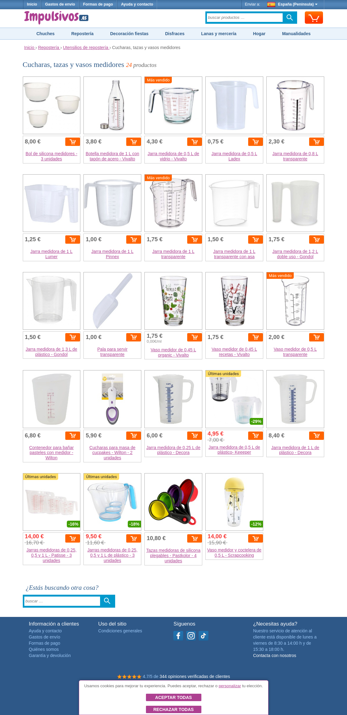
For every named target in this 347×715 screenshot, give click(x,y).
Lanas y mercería (218, 33)
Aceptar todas (173, 697)
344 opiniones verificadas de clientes (194, 676)
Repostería (82, 33)
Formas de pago (98, 4)
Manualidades (296, 33)
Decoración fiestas (129, 33)
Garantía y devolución (50, 655)
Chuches (45, 33)
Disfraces (174, 33)
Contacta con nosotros (274, 655)
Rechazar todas (173, 709)
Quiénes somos (44, 649)
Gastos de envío (60, 4)
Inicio (32, 4)
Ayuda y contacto (137, 4)
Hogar (259, 33)
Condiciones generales (120, 630)
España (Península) (292, 4)
